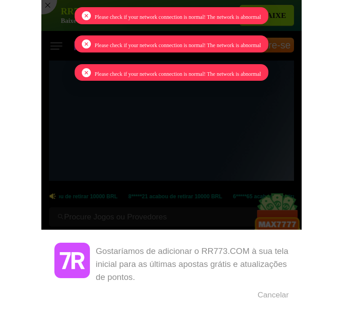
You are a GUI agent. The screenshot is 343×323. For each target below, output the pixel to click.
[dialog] (171, 276)
